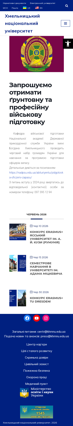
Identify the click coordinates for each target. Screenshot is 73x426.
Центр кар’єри (36, 344)
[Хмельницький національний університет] (29, 23)
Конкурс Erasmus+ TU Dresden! (46, 299)
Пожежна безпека (36, 370)
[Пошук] (66, 5)
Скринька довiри (36, 357)
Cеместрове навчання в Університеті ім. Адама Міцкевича (46, 268)
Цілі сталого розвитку (36, 351)
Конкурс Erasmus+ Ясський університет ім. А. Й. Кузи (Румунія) (46, 237)
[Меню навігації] (65, 23)
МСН (5, 8)
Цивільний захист (36, 364)
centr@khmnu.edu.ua (51, 331)
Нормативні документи (14, 3)
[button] (68, 44)
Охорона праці (36, 377)
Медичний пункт (36, 384)
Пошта (15, 8)
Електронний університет (42, 3)
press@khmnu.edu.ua (54, 336)
